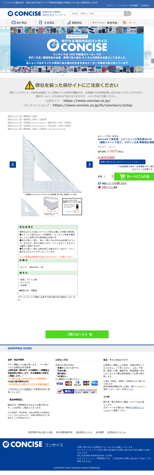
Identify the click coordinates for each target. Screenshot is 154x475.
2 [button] (67, 75)
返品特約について (84, 432)
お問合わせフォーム (116, 432)
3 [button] (72, 75)
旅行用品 (22, 22)
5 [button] (81, 75)
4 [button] (77, 75)
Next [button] (89, 164)
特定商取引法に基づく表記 (40, 432)
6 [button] (86, 75)
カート (132, 22)
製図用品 (77, 22)
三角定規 (42, 119)
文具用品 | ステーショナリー (35, 122)
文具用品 (49, 22)
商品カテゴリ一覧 (15, 116)
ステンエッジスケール (57, 129)
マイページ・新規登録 (104, 22)
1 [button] (62, 75)
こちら (131, 389)
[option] (77, 49)
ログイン (111, 5)
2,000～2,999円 (65, 125)
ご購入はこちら (77, 334)
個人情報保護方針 (64, 432)
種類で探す (52, 122)
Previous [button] (13, 164)
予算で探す (52, 125)
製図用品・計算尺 (30, 116)
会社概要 (134, 5)
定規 (60, 122)
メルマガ (122, 5)
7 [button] (91, 75)
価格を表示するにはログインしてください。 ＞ (122, 162)
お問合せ (145, 5)
